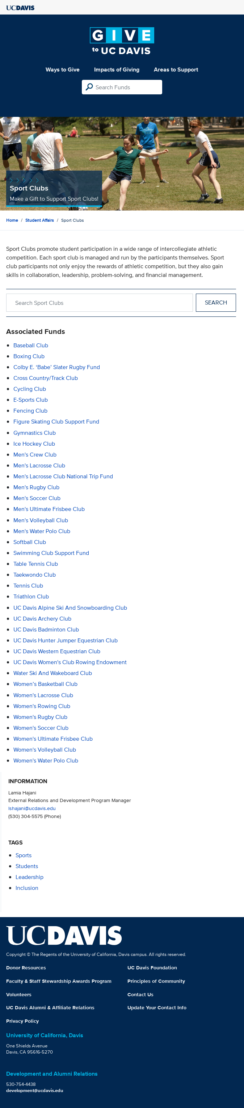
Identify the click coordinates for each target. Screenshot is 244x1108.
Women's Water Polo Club (45, 760)
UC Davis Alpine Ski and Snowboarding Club (70, 608)
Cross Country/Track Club (45, 378)
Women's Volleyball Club (44, 749)
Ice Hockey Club (34, 443)
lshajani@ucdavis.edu (32, 808)
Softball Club (29, 542)
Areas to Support (176, 69)
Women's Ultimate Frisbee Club (53, 739)
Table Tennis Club (35, 564)
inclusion (27, 888)
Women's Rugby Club (40, 717)
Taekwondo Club (34, 575)
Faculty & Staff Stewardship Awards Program (59, 981)
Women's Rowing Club (41, 706)
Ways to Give (63, 69)
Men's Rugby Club (36, 487)
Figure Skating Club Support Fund (56, 421)
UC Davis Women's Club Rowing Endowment (70, 662)
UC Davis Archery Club (42, 618)
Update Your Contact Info (156, 1007)
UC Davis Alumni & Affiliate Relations (50, 1007)
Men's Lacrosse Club (39, 465)
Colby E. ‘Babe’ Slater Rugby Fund (56, 367)
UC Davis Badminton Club (46, 629)
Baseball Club (30, 345)
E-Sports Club (30, 400)
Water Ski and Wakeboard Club (52, 673)
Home (12, 220)
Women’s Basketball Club (45, 684)
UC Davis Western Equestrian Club (56, 651)
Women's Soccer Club (40, 728)
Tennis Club (28, 585)
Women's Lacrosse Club (43, 695)
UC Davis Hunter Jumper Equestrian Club (65, 640)
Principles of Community (156, 981)
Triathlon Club (31, 596)
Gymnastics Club (34, 433)
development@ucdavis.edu (34, 1090)
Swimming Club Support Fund (51, 553)
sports (23, 855)
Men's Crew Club (34, 454)
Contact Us (140, 994)
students (27, 866)
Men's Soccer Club (36, 498)
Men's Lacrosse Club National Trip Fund (63, 476)
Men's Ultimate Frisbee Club (49, 509)
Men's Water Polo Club (41, 531)
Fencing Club (30, 410)
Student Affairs (39, 220)
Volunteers (18, 994)
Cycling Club (29, 389)
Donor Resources (26, 967)
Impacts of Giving (116, 69)
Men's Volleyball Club (40, 520)
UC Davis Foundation (152, 967)
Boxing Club (29, 356)
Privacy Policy (22, 1021)
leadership (29, 877)
